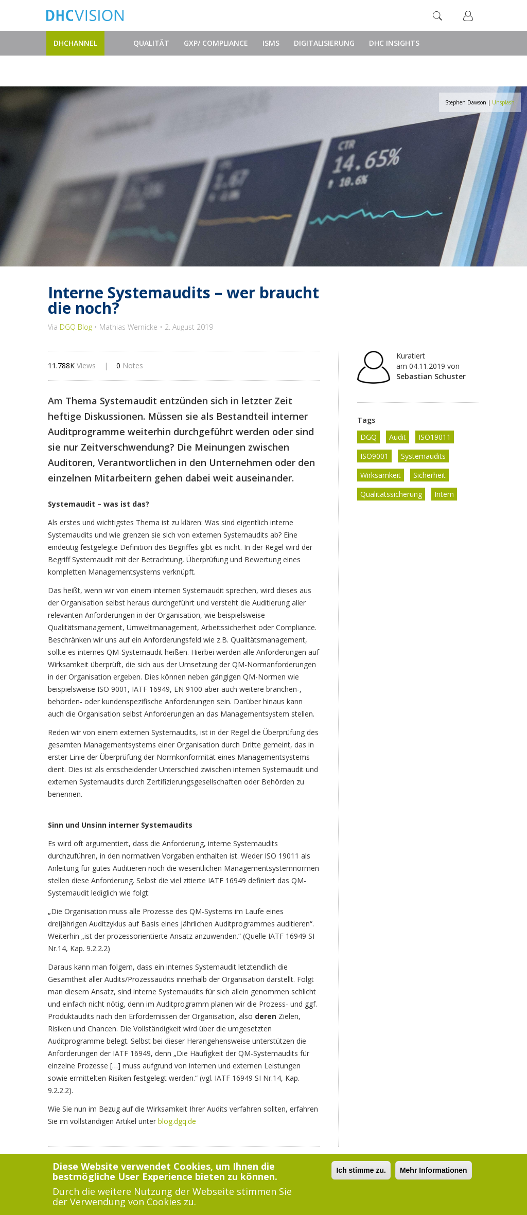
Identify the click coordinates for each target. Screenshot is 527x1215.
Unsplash (503, 102)
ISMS (270, 43)
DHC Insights (394, 43)
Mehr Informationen (433, 1171)
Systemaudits (423, 456)
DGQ (368, 437)
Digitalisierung (324, 43)
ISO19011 (434, 437)
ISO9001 (374, 456)
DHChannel (75, 43)
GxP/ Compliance (216, 43)
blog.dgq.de (177, 1121)
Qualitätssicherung (391, 494)
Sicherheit (429, 475)
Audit (397, 437)
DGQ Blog (76, 327)
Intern (444, 494)
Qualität (151, 43)
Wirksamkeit (380, 475)
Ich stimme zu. (360, 1171)
